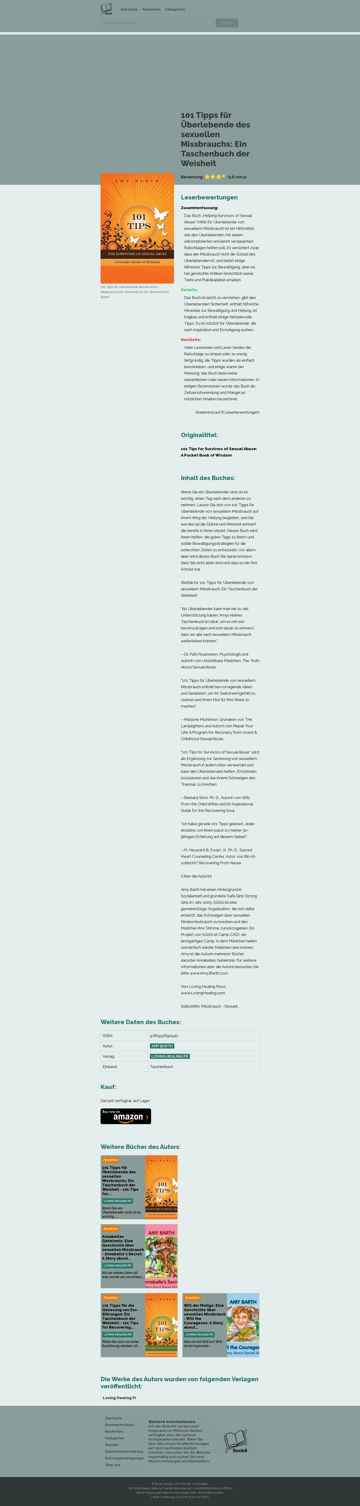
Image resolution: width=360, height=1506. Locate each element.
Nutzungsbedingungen (124, 1458)
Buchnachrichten (119, 1425)
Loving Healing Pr (170, 1056)
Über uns (113, 1465)
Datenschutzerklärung (124, 1451)
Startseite (129, 9)
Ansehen (110, 1160)
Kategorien (175, 9)
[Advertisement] (180, 66)
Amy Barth (162, 1046)
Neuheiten (151, 9)
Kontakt (111, 1445)
